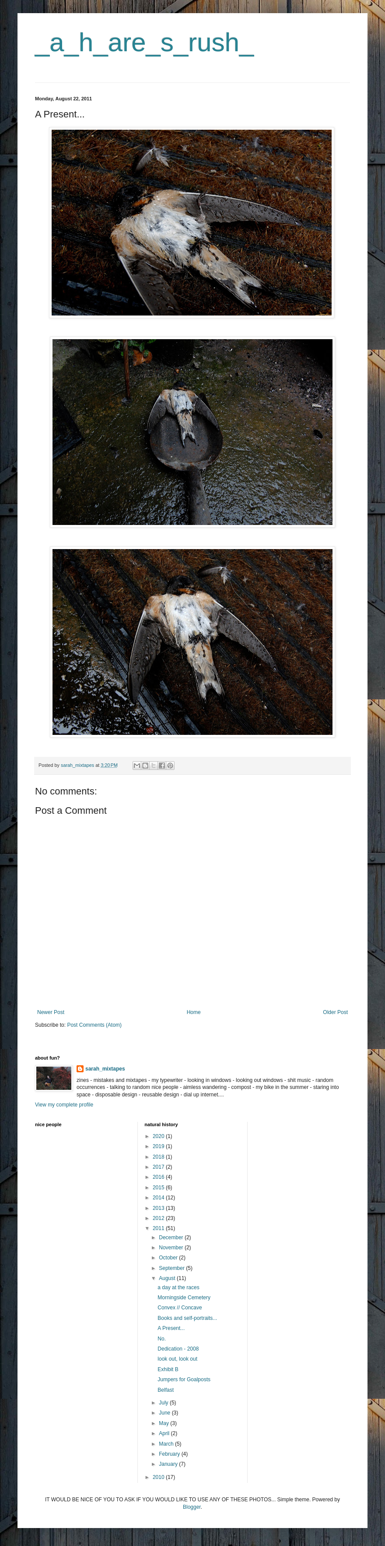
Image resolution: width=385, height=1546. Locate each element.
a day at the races (178, 1287)
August (168, 1278)
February (170, 1454)
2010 (159, 1477)
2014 (159, 1198)
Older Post (335, 1012)
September (172, 1268)
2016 (159, 1177)
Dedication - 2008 (178, 1349)
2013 (159, 1208)
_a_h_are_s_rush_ (144, 42)
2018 (159, 1157)
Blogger (192, 1507)
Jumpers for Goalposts (184, 1379)
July (164, 1403)
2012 (159, 1218)
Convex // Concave (180, 1308)
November (172, 1248)
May (164, 1423)
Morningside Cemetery (184, 1297)
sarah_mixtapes (105, 1069)
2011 (159, 1228)
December (172, 1237)
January (169, 1464)
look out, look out (177, 1359)
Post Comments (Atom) (94, 1025)
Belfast (166, 1390)
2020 (159, 1136)
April (165, 1433)
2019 (159, 1146)
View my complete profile (64, 1105)
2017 (159, 1167)
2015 (159, 1187)
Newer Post (50, 1012)
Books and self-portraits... (187, 1318)
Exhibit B (168, 1369)
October (169, 1258)
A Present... (171, 1328)
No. (162, 1339)
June (165, 1413)
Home (194, 1012)
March (167, 1444)
